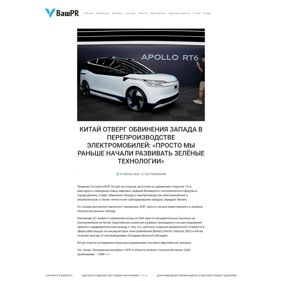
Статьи (197, 13)
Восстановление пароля (35, 3)
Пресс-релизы (158, 13)
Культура (130, 13)
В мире (207, 13)
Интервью (117, 13)
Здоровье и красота (179, 13)
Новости (142, 13)
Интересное (102, 13)
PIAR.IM (143, 275)
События (88, 13)
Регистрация (10, 3)
